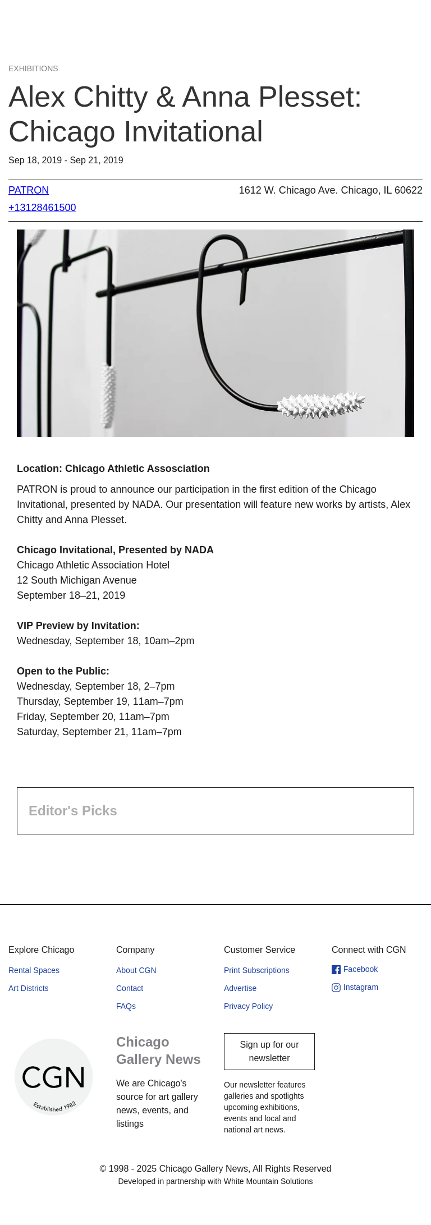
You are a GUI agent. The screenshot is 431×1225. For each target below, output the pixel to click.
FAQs (126, 1006)
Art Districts (28, 988)
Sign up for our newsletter (269, 1051)
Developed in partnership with (215, 1181)
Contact (129, 988)
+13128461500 (42, 207)
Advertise (240, 988)
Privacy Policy (248, 1006)
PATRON (28, 190)
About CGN (136, 970)
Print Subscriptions (257, 970)
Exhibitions (33, 68)
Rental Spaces (33, 970)
